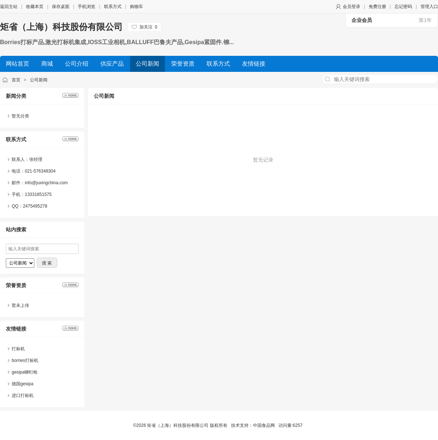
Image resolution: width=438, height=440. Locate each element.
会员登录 (351, 6)
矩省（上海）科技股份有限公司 (61, 27)
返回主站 (9, 6)
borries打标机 (25, 360)
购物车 (136, 6)
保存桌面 (60, 6)
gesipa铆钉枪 (25, 372)
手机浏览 (86, 6)
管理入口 (429, 6)
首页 (16, 79)
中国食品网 (264, 425)
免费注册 (377, 6)
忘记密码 (403, 6)
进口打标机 (23, 395)
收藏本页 (34, 6)
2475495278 (35, 206)
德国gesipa (22, 383)
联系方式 (113, 6)
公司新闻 (38, 79)
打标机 (18, 348)
